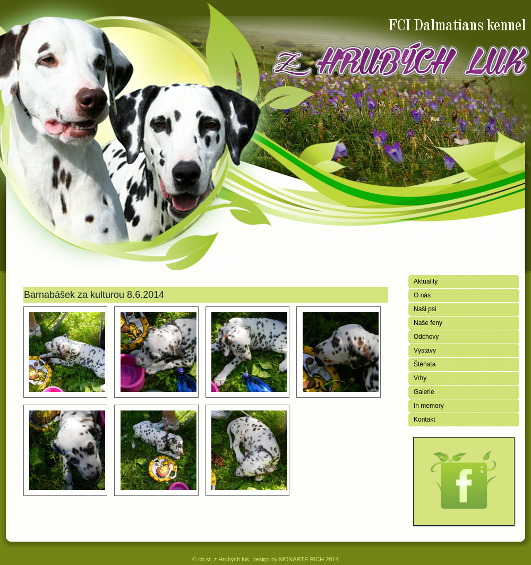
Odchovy (426, 336)
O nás (422, 295)
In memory (429, 405)
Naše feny (428, 323)
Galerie (424, 392)
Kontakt (424, 419)
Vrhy (420, 378)
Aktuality (426, 281)
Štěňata (424, 364)
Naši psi (425, 309)
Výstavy (425, 350)
